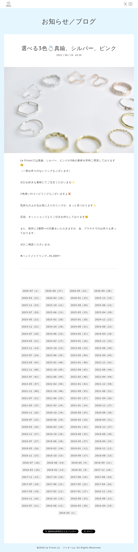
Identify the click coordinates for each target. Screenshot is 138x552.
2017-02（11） (55, 491)
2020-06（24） (55, 419)
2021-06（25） (55, 398)
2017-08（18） (104, 477)
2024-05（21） (80, 333)
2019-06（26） (55, 441)
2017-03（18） (31, 491)
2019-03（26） (31, 448)
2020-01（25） (80, 426)
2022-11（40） (31, 369)
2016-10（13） (55, 498)
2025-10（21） (55, 305)
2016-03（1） (67, 512)
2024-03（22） (31, 341)
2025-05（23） (80, 312)
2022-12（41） (104, 362)
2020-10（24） (55, 412)
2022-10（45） (55, 369)
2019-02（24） (55, 448)
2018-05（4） (79, 462)
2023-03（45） (31, 362)
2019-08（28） (104, 434)
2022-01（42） (80, 383)
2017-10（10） (55, 477)
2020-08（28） (104, 412)
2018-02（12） (56, 469)
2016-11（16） (31, 498)
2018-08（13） (104, 455)
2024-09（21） (80, 326)
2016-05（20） (80, 505)
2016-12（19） (104, 491)
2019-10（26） (55, 434)
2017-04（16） (104, 484)
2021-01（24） (80, 405)
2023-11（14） (31, 348)
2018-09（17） (80, 455)
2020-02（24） (55, 426)
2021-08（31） (104, 391)
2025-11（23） (31, 305)
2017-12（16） (103, 469)
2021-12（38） (104, 383)
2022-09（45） (80, 369)
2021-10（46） (55, 391)
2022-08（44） (104, 369)
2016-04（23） (104, 505)
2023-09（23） (80, 348)
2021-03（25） (31, 405)
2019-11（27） (31, 434)
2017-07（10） (31, 484)
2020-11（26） (31, 412)
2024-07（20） (31, 333)
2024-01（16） (80, 341)
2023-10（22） (55, 348)
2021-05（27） (80, 398)
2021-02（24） (55, 405)
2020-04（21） (104, 419)
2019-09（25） (80, 434)
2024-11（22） (31, 326)
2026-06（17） (54, 290)
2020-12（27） (104, 405)
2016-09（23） (80, 498)
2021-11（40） (31, 391)
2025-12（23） (104, 298)
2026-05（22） (79, 290)
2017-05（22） (80, 484)
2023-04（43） (104, 355)
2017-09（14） (80, 477)
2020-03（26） (31, 426)
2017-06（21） (55, 484)
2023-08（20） (104, 348)
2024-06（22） (55, 333)
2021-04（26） (104, 398)
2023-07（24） (31, 355)
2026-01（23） (80, 298)
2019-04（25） (104, 441)
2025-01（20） (80, 319)
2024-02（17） (55, 341)
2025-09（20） (80, 305)
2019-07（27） (31, 441)
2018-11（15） (31, 455)
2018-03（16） (32, 469)
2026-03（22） (31, 298)
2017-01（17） (80, 491)
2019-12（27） (104, 426)
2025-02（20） (55, 319)
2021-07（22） (31, 398)
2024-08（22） (104, 326)
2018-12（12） (104, 448)
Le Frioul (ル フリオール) (60, 547)
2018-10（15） (55, 455)
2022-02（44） (55, 383)
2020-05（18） (80, 419)
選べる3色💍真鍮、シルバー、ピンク (69, 48)
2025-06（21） (55, 312)
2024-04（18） (104, 333)
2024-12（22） (104, 319)
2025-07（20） (31, 312)
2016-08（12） (104, 498)
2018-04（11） (103, 462)
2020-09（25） (80, 412)
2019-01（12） (80, 448)
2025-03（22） (31, 319)
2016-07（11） (31, 505)
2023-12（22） (104, 341)
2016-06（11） (55, 505)
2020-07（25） (31, 419)
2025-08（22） (104, 305)
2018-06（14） (56, 462)
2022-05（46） (80, 376)
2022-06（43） (55, 376)
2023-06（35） (55, 355)
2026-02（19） (55, 298)
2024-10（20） (55, 326)
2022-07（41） (31, 376)
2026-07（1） (31, 290)
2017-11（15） (31, 477)
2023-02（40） (55, 362)
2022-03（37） (31, 383)
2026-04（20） (103, 290)
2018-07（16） (31, 462)
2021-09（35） (80, 391)
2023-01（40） (80, 362)
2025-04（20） (104, 312)
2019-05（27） (80, 441)
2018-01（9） (80, 469)
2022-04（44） (104, 376)
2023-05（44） (80, 355)
